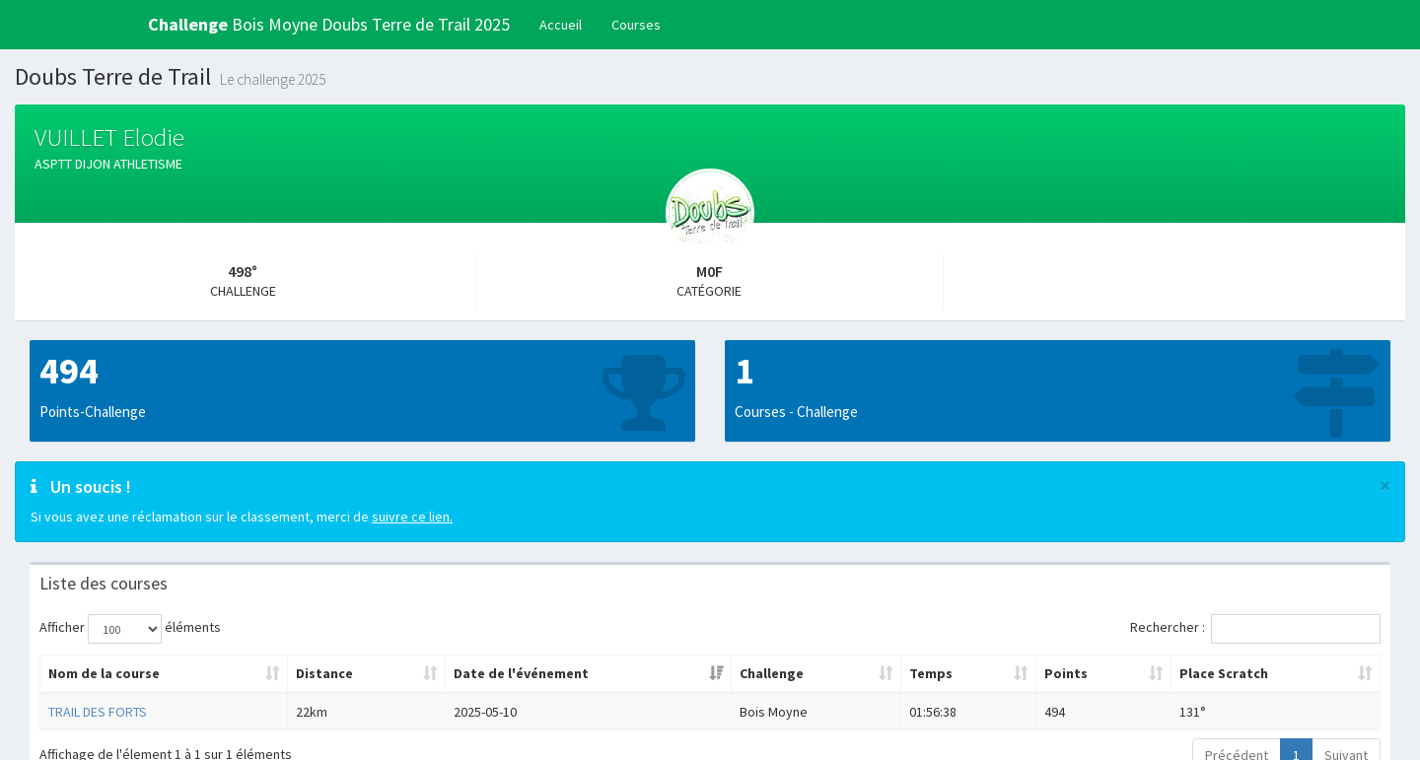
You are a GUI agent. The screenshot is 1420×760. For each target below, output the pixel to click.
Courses (636, 25)
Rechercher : (1255, 629)
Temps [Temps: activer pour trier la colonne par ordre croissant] (931, 673)
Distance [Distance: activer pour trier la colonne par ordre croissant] (324, 673)
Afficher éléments (130, 629)
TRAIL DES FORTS (97, 712)
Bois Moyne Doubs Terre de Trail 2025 (329, 24)
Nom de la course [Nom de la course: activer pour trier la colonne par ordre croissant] (104, 673)
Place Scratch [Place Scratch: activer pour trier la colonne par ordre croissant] (1223, 673)
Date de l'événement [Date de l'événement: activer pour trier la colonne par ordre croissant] (521, 673)
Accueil (560, 25)
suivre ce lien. (412, 516)
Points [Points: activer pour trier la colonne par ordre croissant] (1066, 673)
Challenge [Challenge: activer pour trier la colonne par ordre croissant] (772, 673)
